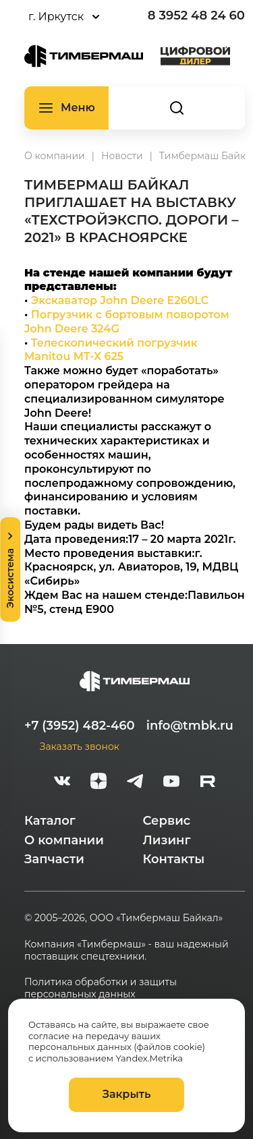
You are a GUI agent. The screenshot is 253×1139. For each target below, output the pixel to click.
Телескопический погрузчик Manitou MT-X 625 (111, 350)
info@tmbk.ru (189, 725)
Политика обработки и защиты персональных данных (100, 988)
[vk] (62, 783)
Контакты (174, 859)
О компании (64, 840)
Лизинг (167, 840)
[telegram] (135, 783)
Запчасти (54, 859)
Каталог (50, 820)
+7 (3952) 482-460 (79, 725)
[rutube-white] (208, 783)
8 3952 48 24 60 (196, 15)
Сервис (167, 820)
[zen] (98, 783)
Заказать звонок (79, 746)
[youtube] (171, 783)
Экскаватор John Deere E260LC (119, 300)
